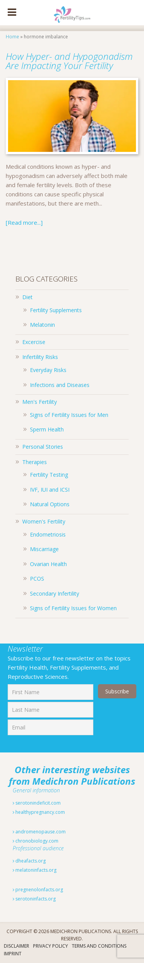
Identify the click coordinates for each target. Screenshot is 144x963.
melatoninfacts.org (34, 870)
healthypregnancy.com (39, 812)
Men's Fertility (39, 401)
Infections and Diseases (59, 384)
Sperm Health (47, 429)
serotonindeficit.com (37, 803)
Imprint (13, 953)
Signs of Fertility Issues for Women (73, 608)
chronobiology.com (35, 841)
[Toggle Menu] (12, 12)
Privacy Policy (50, 946)
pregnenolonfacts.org (38, 889)
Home (12, 36)
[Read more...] (24, 222)
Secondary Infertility (54, 593)
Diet (27, 297)
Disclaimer (16, 946)
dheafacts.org (29, 861)
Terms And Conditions (99, 946)
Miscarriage (44, 549)
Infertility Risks (40, 357)
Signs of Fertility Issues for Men (69, 414)
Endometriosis (48, 534)
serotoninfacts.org (34, 899)
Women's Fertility (43, 521)
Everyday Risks (48, 370)
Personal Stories (42, 446)
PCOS (37, 578)
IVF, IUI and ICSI (50, 489)
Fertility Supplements (56, 310)
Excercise (33, 342)
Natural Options (50, 504)
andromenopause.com (39, 831)
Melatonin (42, 324)
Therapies (34, 462)
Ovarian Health (48, 564)
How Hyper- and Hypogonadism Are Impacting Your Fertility (69, 61)
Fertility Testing (49, 474)
